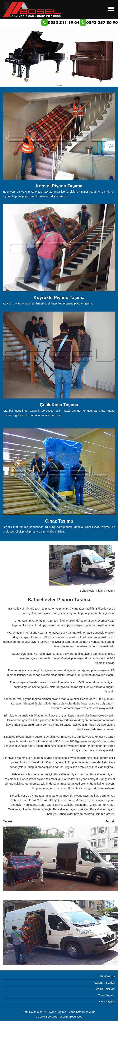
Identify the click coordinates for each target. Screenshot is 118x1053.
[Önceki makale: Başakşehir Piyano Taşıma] (7, 821)
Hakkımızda (107, 976)
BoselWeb (75, 1016)
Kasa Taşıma (107, 1001)
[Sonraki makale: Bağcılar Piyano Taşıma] (110, 821)
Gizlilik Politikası (104, 988)
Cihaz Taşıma (106, 995)
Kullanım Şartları (104, 982)
